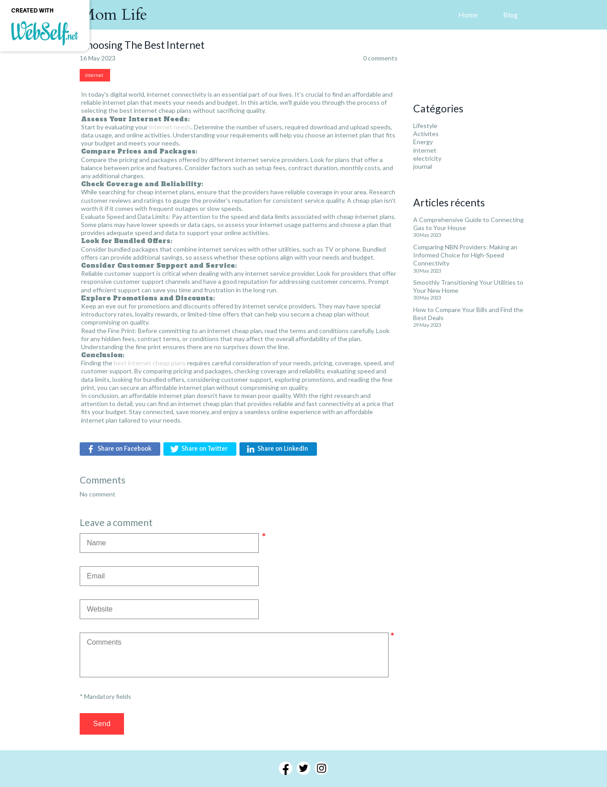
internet (424, 150)
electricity (427, 158)
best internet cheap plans (150, 363)
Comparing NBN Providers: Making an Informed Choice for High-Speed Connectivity (465, 255)
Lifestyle (425, 125)
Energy (423, 141)
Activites (426, 133)
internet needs (169, 127)
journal (422, 166)
